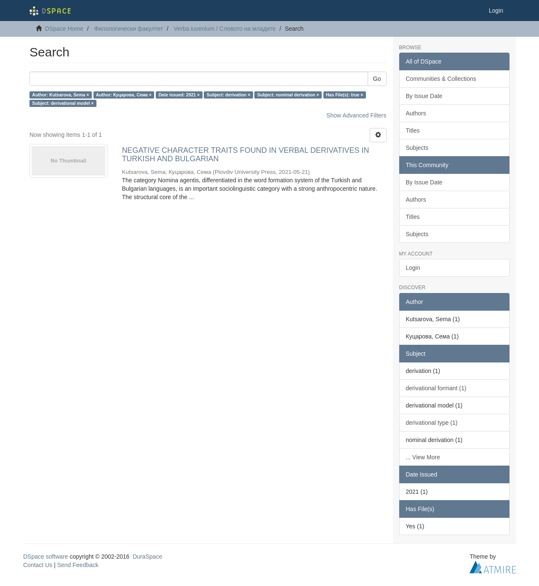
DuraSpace (147, 556)
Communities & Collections (441, 78)
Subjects (417, 147)
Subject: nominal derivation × (288, 94)
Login (413, 267)
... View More (423, 457)
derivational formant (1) (436, 388)
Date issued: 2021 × (179, 94)
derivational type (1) (432, 422)
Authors (416, 113)
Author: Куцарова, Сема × (124, 94)
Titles (413, 130)
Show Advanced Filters (356, 115)
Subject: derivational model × (62, 103)
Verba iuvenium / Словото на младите (225, 28)
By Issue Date (424, 96)
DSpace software (45, 556)
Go (377, 78)
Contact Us (37, 565)
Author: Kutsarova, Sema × (60, 94)
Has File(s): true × (344, 94)
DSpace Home (64, 28)
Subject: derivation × (229, 94)
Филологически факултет (128, 28)
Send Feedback (78, 565)
